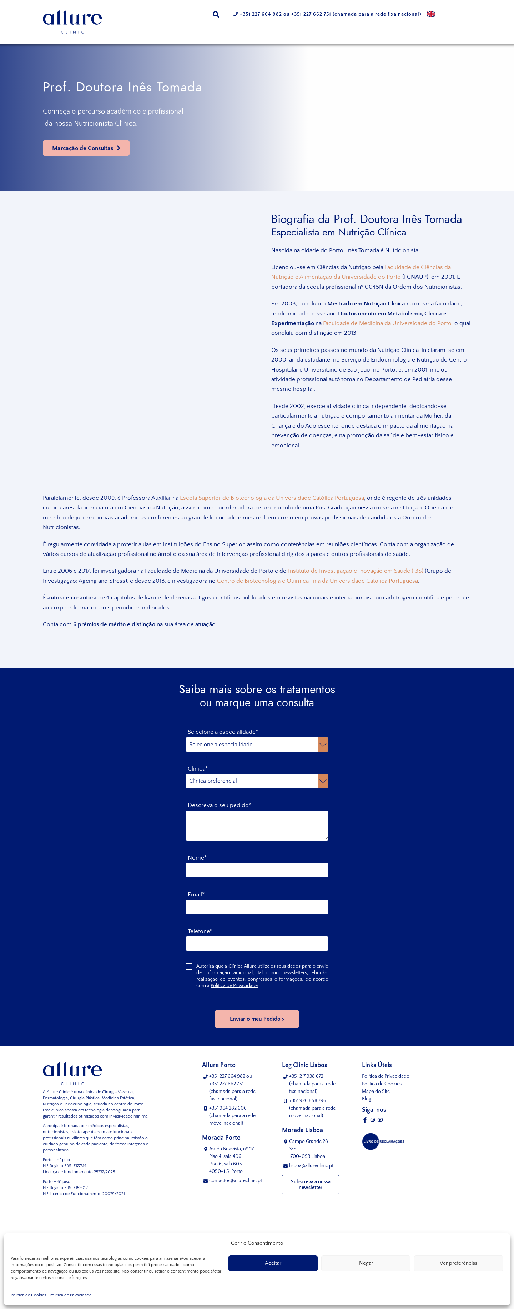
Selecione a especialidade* (223, 732)
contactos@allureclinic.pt (235, 1181)
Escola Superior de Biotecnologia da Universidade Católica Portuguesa (272, 498)
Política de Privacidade (70, 1295)
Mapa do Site (376, 1091)
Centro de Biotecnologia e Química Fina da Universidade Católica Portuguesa (317, 580)
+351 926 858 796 (307, 1101)
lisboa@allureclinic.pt (311, 1166)
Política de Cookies (28, 1295)
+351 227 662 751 (311, 14)
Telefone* (200, 931)
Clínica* (198, 769)
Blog (366, 1099)
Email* (196, 894)
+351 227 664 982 (261, 14)
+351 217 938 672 (306, 1076)
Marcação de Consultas (82, 148)
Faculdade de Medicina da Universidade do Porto (387, 323)
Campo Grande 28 (314, 1149)
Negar (366, 1263)
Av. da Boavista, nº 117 (234, 1160)
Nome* (197, 858)
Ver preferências (459, 1263)
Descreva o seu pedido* (219, 805)
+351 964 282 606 (228, 1108)
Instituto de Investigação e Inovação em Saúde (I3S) (355, 570)
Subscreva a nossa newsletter (311, 1184)
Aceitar (273, 1263)
